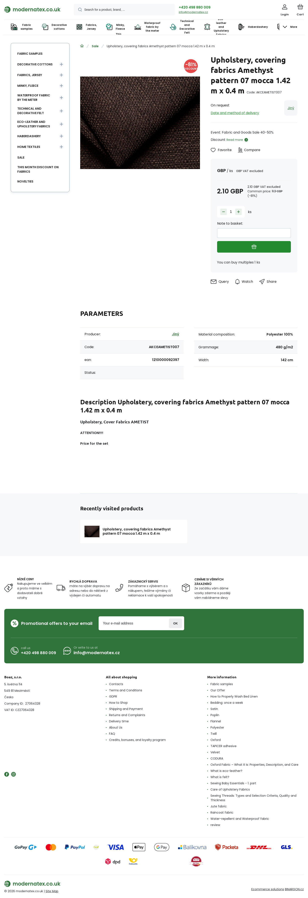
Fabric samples (30, 54)
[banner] (33, 9)
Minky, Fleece (27, 86)
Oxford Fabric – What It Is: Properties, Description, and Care (254, 765)
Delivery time (119, 721)
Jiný (290, 108)
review (215, 825)
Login (175, 623)
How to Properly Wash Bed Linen (234, 696)
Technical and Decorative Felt (30, 110)
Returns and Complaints (127, 715)
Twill (213, 734)
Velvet (215, 752)
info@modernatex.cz (193, 12)
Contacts (116, 684)
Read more (235, 140)
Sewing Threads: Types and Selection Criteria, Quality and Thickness (253, 797)
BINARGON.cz (294, 889)
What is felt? (219, 777)
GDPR (113, 696)
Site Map (52, 891)
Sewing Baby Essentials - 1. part (233, 783)
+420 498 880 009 (194, 7)
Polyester (217, 727)
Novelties (25, 181)
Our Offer (217, 690)
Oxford (215, 740)
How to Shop (118, 703)
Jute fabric (218, 806)
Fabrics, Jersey (29, 75)
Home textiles (28, 147)
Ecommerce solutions (267, 889)
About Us (115, 727)
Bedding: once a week (226, 703)
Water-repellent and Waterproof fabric (239, 819)
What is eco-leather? (226, 771)
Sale (95, 46)
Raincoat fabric (221, 812)
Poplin (214, 715)
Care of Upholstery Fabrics (230, 789)
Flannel (215, 721)
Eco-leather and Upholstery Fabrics (33, 124)
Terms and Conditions (125, 690)
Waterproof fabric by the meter (33, 97)
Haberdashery (29, 136)
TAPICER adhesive (223, 746)
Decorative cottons (35, 64)
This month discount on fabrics (38, 169)
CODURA (216, 758)
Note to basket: (230, 223)
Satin (214, 709)
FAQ (112, 734)
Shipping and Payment (126, 709)
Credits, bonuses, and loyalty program (137, 740)
